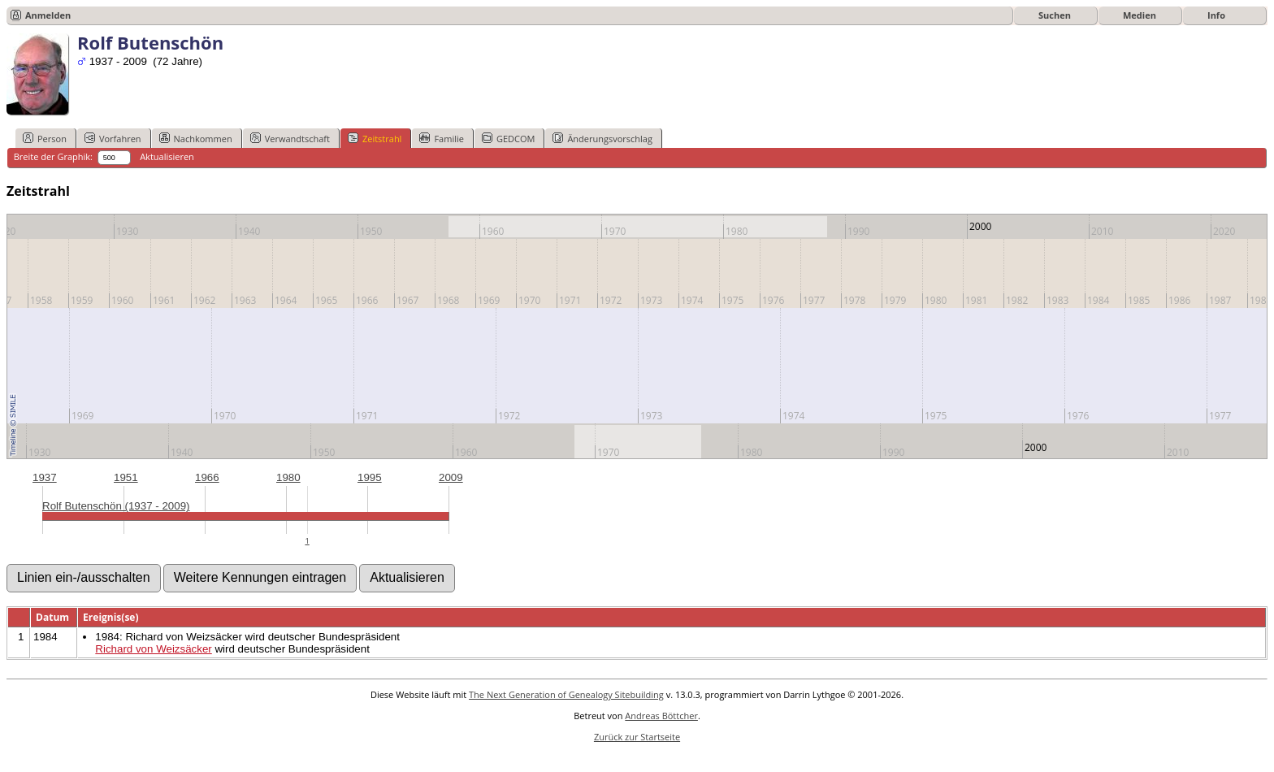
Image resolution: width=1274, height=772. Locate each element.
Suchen (1054, 15)
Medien (1139, 15)
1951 (126, 477)
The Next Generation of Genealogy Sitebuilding (566, 694)
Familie (441, 138)
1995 (370, 477)
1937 (44, 477)
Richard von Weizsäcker (153, 649)
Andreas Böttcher (661, 715)
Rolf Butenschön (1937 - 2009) (116, 506)
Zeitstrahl (374, 138)
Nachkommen (195, 138)
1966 (207, 477)
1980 (288, 477)
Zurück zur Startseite (637, 737)
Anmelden (48, 15)
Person (45, 138)
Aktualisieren (167, 156)
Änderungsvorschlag (602, 138)
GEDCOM (508, 138)
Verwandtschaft (290, 138)
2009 (451, 477)
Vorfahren (112, 138)
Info (1216, 15)
